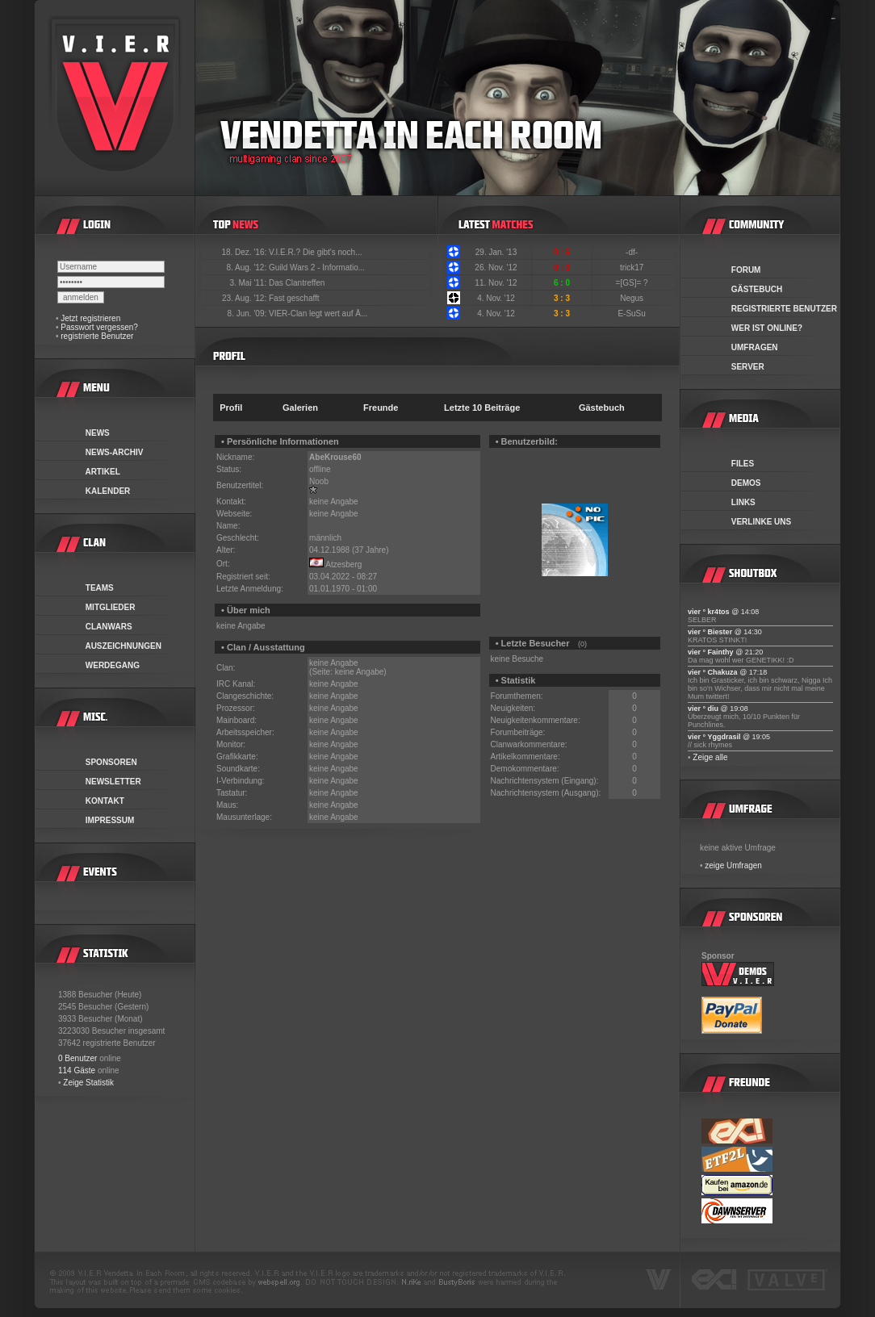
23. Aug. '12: (245, 298)
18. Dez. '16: (245, 252)
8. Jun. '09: (248, 313)
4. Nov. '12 (496, 298)
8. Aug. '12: (247, 267)
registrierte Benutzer (97, 336)
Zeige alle (710, 757)
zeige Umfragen (733, 865)
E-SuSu (632, 313)
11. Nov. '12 (496, 282)
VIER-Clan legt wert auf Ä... (318, 313)
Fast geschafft (294, 298)
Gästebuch (602, 407)
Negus (633, 298)
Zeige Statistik (88, 1082)
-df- (633, 252)
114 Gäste (76, 1070)
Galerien (300, 407)
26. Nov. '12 (496, 267)
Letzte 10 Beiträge (482, 407)
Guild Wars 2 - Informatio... (317, 267)
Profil (231, 407)
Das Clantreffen (296, 282)
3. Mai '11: (249, 282)
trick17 (633, 267)
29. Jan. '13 (496, 252)
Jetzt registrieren (90, 318)
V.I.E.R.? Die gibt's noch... (315, 252)
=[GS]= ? (633, 282)
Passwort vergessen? (99, 327)
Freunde (380, 407)
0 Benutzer (77, 1058)
